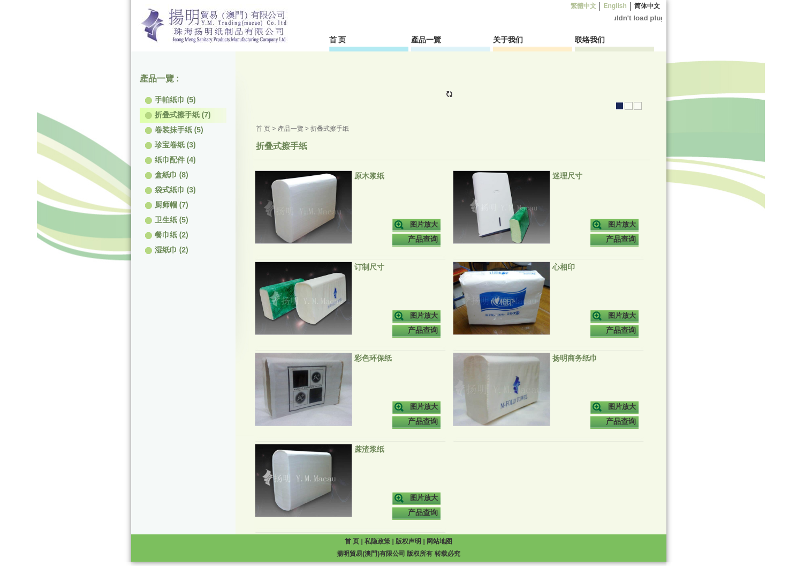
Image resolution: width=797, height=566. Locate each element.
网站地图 (439, 541)
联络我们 (590, 39)
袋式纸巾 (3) (170, 189)
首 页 (337, 39)
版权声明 (409, 541)
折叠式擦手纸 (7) (178, 114)
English (615, 6)
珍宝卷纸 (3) (170, 144)
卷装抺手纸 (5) (174, 129)
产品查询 (423, 239)
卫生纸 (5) (166, 219)
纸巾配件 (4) (170, 159)
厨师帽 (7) (166, 204)
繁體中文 (583, 6)
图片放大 (424, 224)
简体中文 (647, 6)
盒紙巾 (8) (166, 174)
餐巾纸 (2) (166, 234)
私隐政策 (378, 541)
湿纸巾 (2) (166, 249)
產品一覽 (426, 39)
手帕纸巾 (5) (170, 99)
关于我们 (508, 39)
